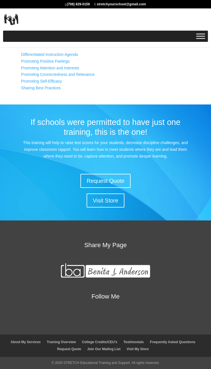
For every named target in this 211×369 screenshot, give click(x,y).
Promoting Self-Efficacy (41, 81)
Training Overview (61, 342)
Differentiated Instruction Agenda (49, 54)
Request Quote (105, 181)
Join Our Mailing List (103, 349)
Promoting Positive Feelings (45, 61)
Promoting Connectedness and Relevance (57, 74)
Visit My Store (138, 349)
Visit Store (105, 200)
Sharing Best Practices (41, 88)
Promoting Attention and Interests (50, 68)
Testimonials (134, 342)
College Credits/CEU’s (99, 342)
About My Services (26, 342)
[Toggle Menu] (200, 36)
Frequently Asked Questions (172, 342)
